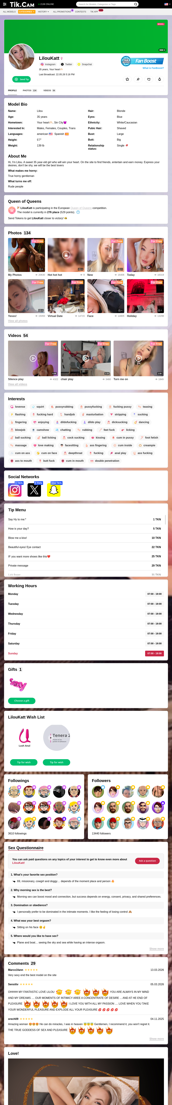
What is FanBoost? (153, 68)
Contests (80, 12)
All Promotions (63, 11)
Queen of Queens (81, 208)
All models (9, 12)
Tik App (95, 11)
